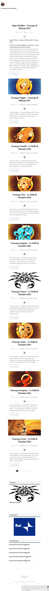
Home (10, 583)
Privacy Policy (24, 577)
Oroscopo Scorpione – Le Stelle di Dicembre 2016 (24, 392)
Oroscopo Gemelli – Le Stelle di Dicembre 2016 (24, 147)
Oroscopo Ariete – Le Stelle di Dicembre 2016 (24, 343)
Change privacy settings (24, 576)
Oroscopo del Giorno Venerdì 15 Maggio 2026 (19, 548)
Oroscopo (17, 583)
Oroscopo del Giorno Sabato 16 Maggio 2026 (19, 544)
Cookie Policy (27, 590)
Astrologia (24, 583)
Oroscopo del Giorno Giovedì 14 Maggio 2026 (19, 552)
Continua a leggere (14, 73)
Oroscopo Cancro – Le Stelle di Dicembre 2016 (24, 293)
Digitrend (33, 581)
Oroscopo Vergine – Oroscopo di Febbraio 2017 (24, 99)
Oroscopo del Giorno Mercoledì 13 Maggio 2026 (20, 556)
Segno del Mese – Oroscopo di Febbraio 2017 (24, 27)
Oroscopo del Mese (33, 104)
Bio (31, 583)
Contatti (38, 583)
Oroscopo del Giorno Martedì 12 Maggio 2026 (19, 560)
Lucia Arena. (22, 581)
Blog (23, 104)
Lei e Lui (26, 104)
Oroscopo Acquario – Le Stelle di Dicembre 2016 (24, 244)
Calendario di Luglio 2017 (15, 502)
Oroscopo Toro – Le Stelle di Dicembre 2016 (24, 196)
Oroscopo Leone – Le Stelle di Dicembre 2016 (24, 440)
